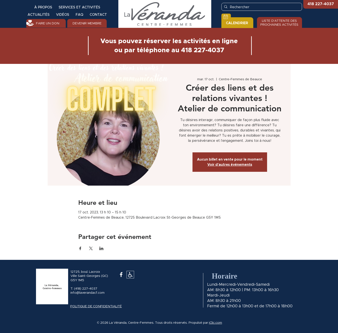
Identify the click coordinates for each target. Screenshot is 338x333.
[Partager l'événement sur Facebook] (80, 248)
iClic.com (215, 322)
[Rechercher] (261, 7)
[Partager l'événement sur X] (91, 248)
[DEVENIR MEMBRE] (87, 23)
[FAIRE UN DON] (46, 23)
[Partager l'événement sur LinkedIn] (101, 248)
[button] (320, 4)
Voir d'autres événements (229, 164)
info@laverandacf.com (87, 292)
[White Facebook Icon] (121, 274)
